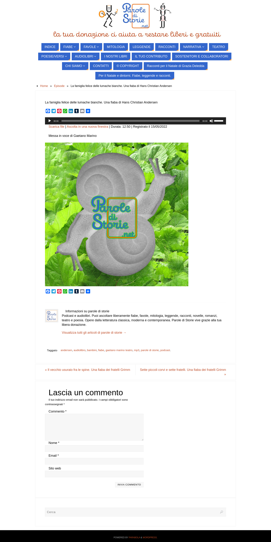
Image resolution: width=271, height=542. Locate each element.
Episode (59, 85)
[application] (135, 120)
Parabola (134, 537)
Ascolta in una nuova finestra (87, 126)
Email (54, 455)
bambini (92, 350)
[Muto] (211, 121)
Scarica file (56, 126)
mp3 (136, 350)
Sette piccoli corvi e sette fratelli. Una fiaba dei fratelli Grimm (183, 372)
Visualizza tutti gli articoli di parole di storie (94, 332)
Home (44, 85)
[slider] (130, 121)
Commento (57, 411)
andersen (66, 350)
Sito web (55, 468)
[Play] (49, 121)
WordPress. (150, 537)
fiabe (101, 350)
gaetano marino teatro (119, 350)
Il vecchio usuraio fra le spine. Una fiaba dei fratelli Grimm (87, 370)
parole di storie (150, 350)
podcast (165, 350)
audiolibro (79, 350)
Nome (54, 443)
